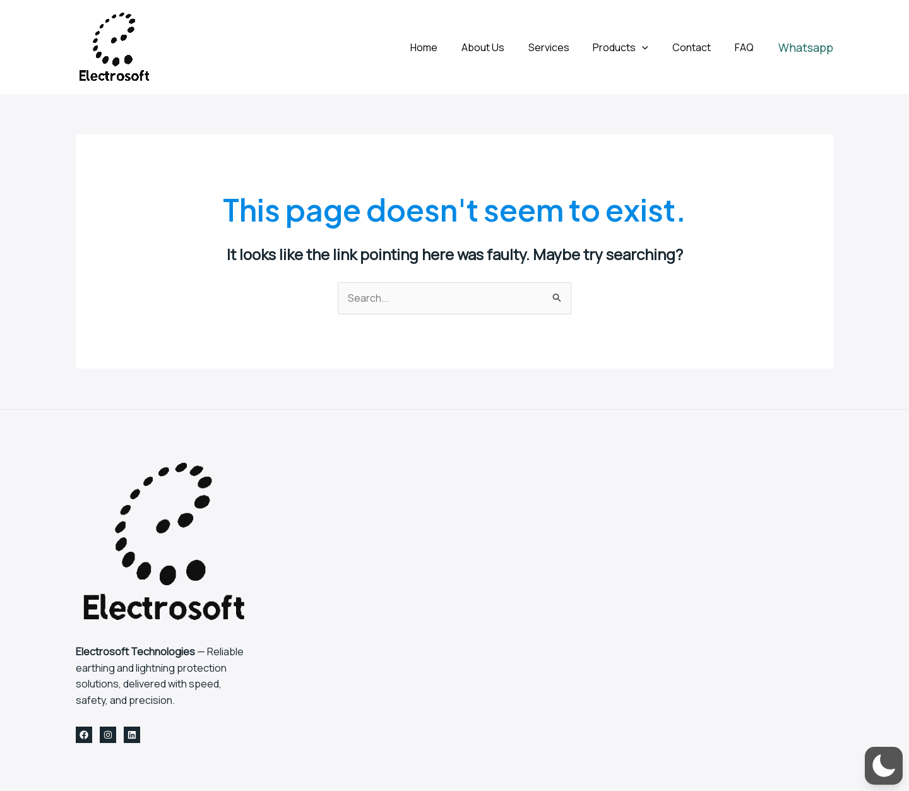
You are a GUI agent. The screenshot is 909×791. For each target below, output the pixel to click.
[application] (651, 47)
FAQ (746, 47)
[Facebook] (84, 735)
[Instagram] (108, 735)
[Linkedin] (132, 735)
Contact (697, 47)
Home (444, 47)
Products (630, 47)
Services (561, 47)
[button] (805, 47)
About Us (499, 47)
